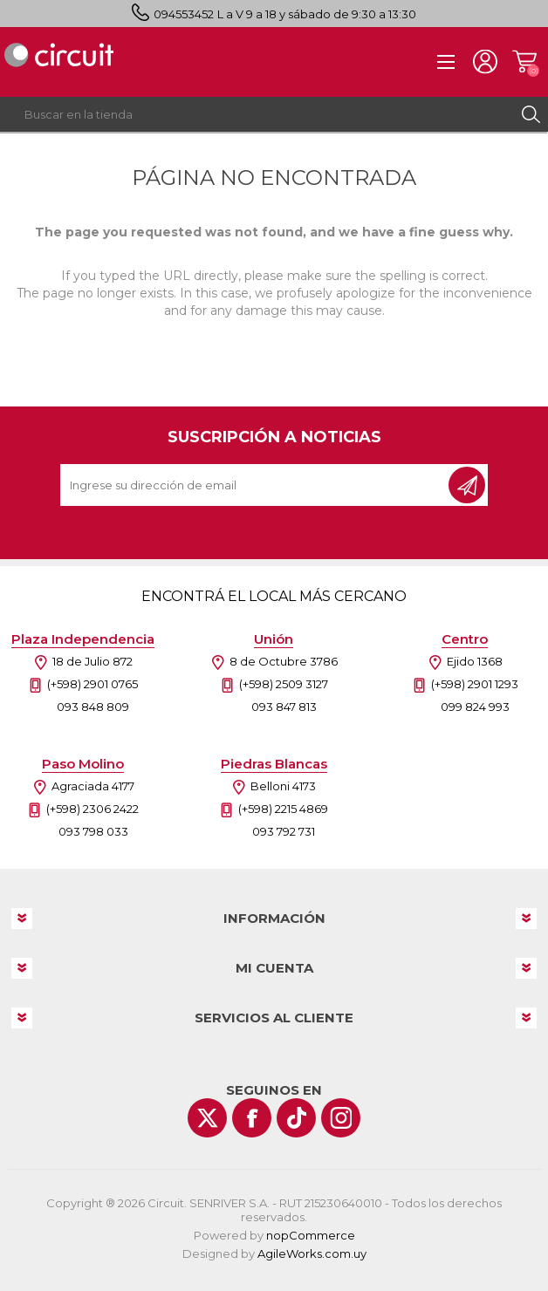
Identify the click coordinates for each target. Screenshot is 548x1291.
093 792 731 (283, 831)
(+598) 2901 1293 (474, 684)
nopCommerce (310, 1235)
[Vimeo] (296, 1117)
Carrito (524, 62)
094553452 (184, 14)
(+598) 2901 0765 (92, 684)
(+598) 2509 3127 (283, 684)
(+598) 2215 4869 (283, 809)
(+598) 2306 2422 (92, 809)
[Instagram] (340, 1117)
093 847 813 (284, 707)
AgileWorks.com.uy (311, 1253)
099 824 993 (475, 707)
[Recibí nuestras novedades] (256, 485)
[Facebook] (251, 1117)
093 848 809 (93, 707)
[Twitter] (207, 1117)
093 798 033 (93, 831)
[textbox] (256, 114)
